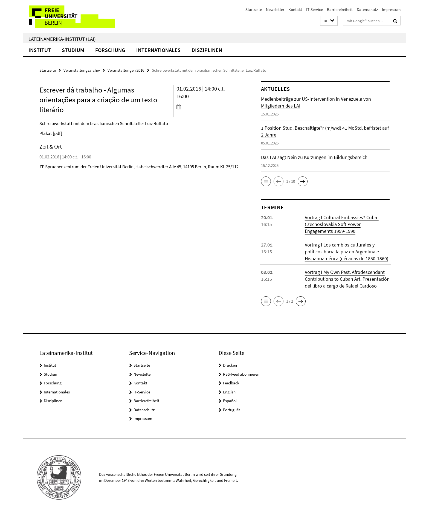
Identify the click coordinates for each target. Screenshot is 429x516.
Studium (73, 50)
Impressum (391, 9)
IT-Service (314, 9)
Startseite (253, 9)
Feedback (231, 382)
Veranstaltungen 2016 (126, 70)
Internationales (158, 50)
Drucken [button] (230, 365)
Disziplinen (207, 50)
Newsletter (275, 9)
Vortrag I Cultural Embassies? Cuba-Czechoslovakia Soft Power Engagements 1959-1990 (342, 224)
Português (231, 409)
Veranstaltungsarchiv (81, 70)
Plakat (45, 133)
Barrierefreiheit (340, 9)
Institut (39, 50)
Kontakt (295, 9)
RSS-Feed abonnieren (241, 374)
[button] (329, 21)
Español (230, 400)
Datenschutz (367, 9)
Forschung (110, 50)
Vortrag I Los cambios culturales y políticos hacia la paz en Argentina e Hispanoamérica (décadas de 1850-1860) (346, 252)
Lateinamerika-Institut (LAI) (62, 39)
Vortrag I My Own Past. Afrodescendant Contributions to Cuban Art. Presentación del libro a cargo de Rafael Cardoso (347, 279)
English (229, 392)
